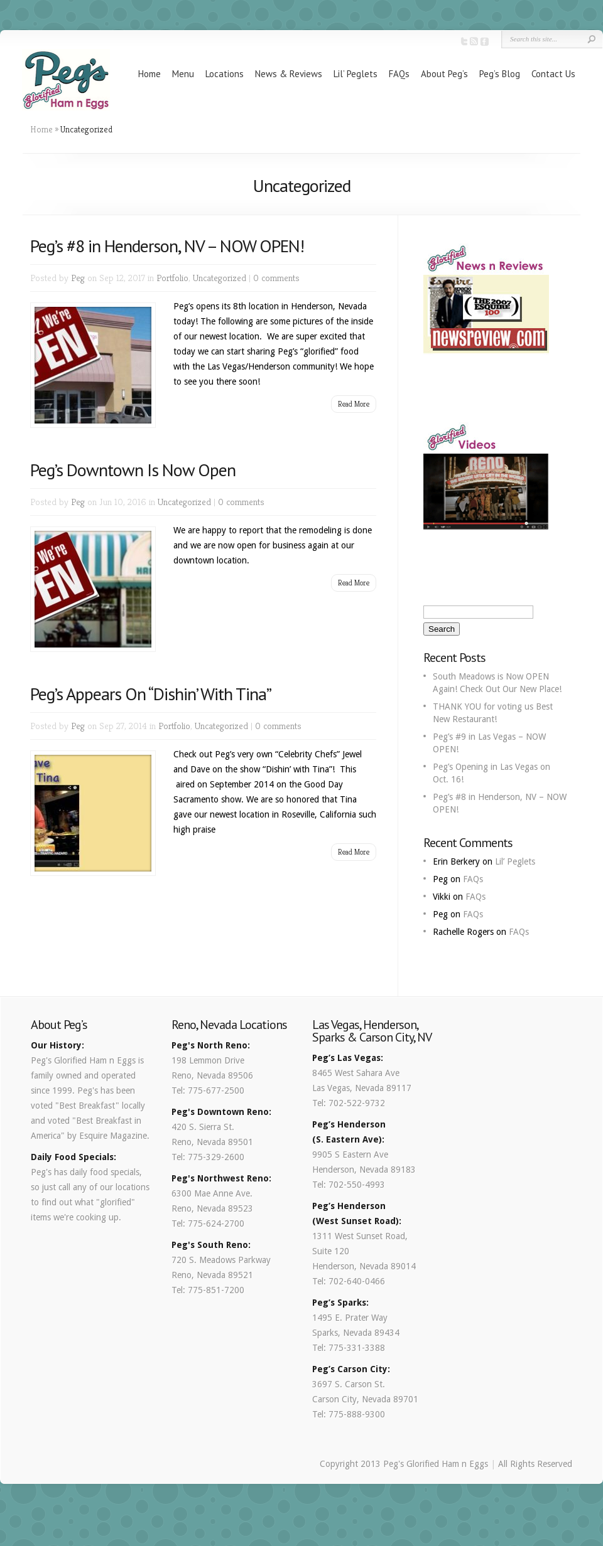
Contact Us (553, 74)
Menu (183, 74)
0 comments (276, 278)
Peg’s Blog (499, 74)
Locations (224, 74)
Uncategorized (219, 278)
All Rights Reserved (535, 1464)
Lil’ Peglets (356, 74)
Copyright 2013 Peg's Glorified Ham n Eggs (404, 1464)
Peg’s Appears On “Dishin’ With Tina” (150, 693)
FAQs (399, 74)
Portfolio (172, 278)
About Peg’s (444, 74)
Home (149, 74)
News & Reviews (288, 74)
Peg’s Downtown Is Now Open (133, 469)
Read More (353, 403)
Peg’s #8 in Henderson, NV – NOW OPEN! (167, 245)
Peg (78, 278)
